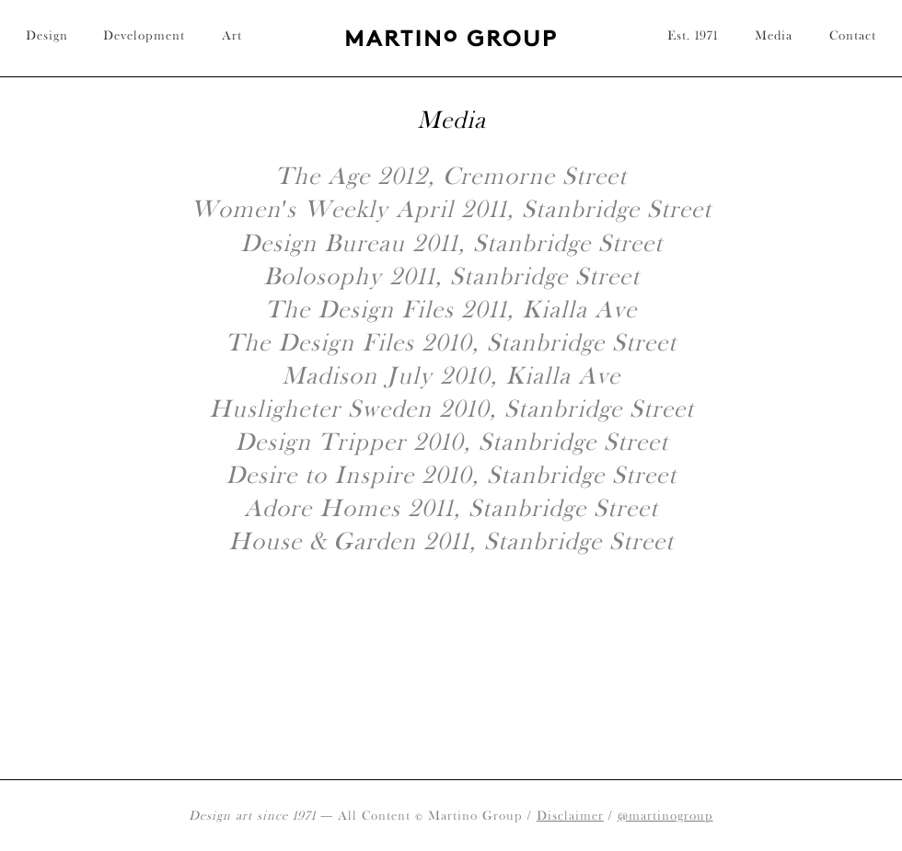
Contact (852, 35)
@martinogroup (665, 815)
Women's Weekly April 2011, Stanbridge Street (451, 208)
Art (232, 35)
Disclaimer (570, 815)
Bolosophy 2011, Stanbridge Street (451, 275)
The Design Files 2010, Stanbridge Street (451, 342)
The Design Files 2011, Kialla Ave (451, 308)
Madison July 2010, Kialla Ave (451, 375)
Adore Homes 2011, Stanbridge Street (451, 507)
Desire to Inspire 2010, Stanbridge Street (451, 474)
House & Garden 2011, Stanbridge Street (451, 540)
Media (773, 35)
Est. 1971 (692, 35)
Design (47, 35)
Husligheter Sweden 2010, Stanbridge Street (451, 408)
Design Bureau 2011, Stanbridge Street (451, 242)
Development (144, 35)
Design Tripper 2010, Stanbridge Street (451, 441)
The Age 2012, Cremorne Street (451, 175)
